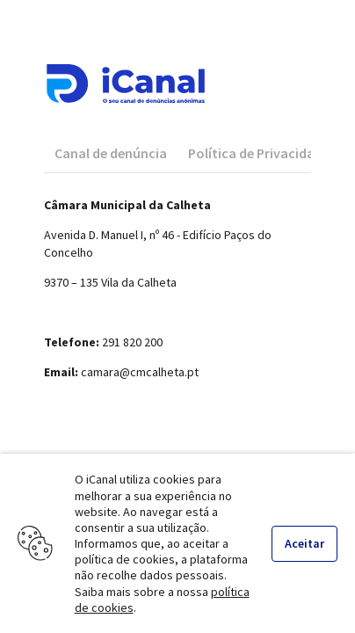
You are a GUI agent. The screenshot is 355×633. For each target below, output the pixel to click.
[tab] (111, 153)
